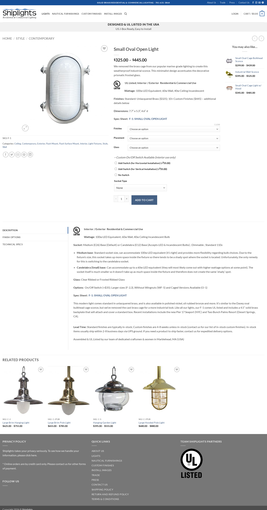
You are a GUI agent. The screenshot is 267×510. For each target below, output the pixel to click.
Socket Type (120, 180)
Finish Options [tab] (12, 237)
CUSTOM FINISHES (103, 465)
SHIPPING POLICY (102, 489)
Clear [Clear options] (217, 124)
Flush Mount (52, 143)
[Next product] (254, 38)
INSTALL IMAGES (102, 470)
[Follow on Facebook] (253, 3)
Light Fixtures (95, 143)
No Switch (123, 175)
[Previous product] (261, 38)
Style (20, 38)
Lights (46, 13)
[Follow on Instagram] (256, 3)
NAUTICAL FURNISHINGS (107, 460)
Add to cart (144, 200)
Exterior (41, 143)
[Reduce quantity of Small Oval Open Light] (116, 198)
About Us (211, 2)
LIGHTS (96, 456)
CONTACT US (100, 484)
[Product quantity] (121, 198)
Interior (83, 143)
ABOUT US (98, 451)
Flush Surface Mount (69, 143)
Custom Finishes (92, 13)
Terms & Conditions (105, 499)
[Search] (125, 14)
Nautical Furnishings (65, 13)
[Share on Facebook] (6, 154)
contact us (62, 463)
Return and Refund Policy (110, 494)
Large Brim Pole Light (59, 422)
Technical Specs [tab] (13, 244)
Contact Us (244, 2)
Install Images (113, 13)
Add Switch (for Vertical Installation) (142, 169)
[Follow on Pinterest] (263, 3)
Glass (116, 147)
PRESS (95, 480)
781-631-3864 (162, 2)
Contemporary (41, 38)
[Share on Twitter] (12, 154)
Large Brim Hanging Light (16, 422)
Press (232, 2)
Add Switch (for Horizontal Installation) (144, 163)
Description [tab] (10, 230)
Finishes (118, 128)
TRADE (96, 475)
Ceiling (17, 143)
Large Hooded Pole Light (151, 422)
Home (7, 38)
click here (31, 455)
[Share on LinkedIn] (30, 154)
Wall (5, 147)
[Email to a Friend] (18, 154)
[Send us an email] (259, 3)
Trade (222, 2)
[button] (235, 13)
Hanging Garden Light (104, 422)
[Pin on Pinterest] (24, 154)
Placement (119, 138)
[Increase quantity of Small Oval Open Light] (127, 198)
